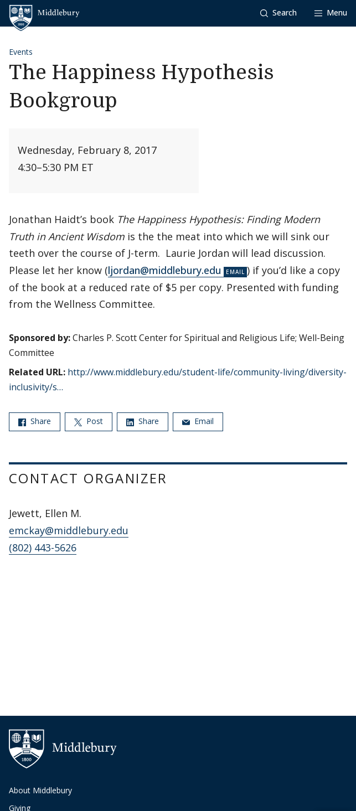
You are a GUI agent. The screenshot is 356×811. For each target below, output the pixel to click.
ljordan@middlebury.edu (164, 270)
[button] (278, 13)
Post (88, 421)
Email (198, 421)
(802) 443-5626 (42, 547)
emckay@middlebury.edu (68, 530)
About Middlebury (40, 790)
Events (21, 52)
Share (34, 421)
